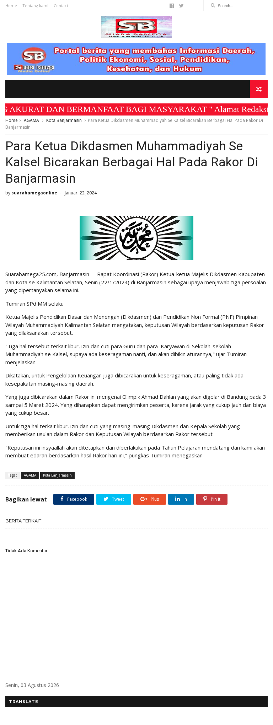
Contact (61, 5)
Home (11, 5)
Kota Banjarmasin (64, 120)
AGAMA (31, 120)
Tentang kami (35, 5)
